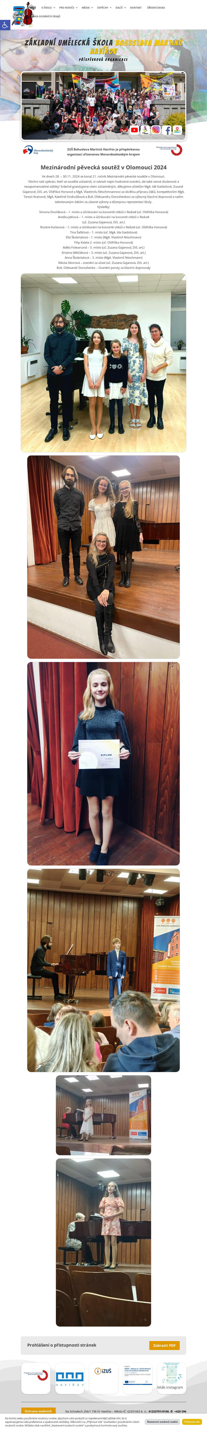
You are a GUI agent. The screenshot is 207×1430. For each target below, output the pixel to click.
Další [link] (119, 7)
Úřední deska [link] (156, 7)
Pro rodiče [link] (66, 7)
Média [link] (86, 7)
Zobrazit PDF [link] (164, 1345)
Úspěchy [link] (102, 7)
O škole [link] (46, 7)
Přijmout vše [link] (192, 1421)
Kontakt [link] (136, 7)
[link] (5, 25)
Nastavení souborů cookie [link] (162, 1421)
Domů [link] (32, 7)
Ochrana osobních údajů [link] (43, 16)
